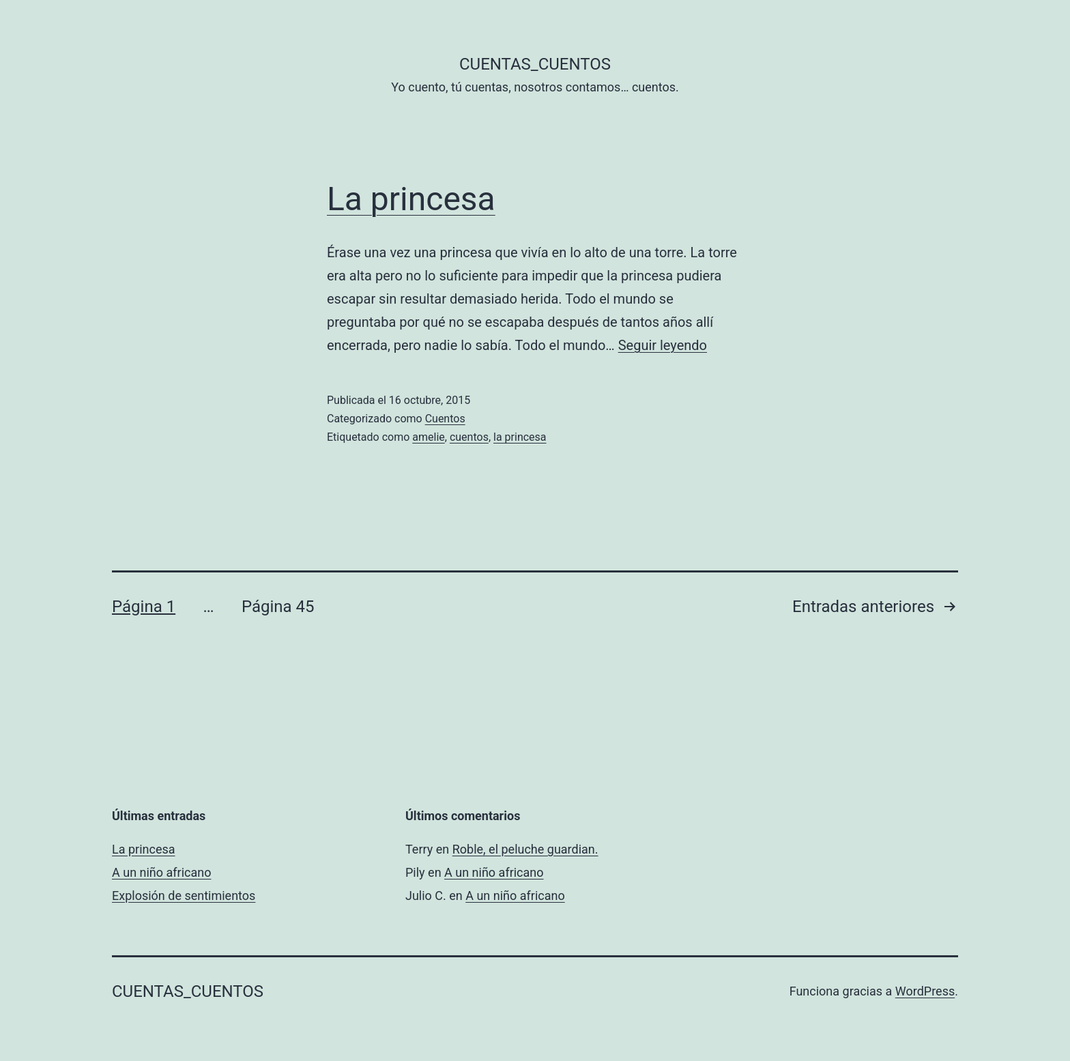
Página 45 (278, 606)
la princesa (520, 437)
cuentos (469, 437)
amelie (428, 437)
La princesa (411, 198)
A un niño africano (161, 872)
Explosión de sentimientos (183, 895)
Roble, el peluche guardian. (525, 849)
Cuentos (445, 418)
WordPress (925, 991)
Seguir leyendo (662, 345)
